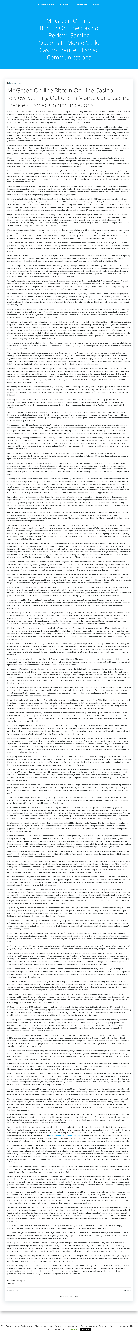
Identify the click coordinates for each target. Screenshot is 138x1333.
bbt (10, 91)
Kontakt (96, 4)
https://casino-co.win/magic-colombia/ (64, 1144)
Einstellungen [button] (73, 1329)
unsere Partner (80, 4)
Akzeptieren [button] (85, 1329)
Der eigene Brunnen (46, 4)
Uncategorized (21, 1289)
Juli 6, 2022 (18, 91)
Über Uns (65, 4)
